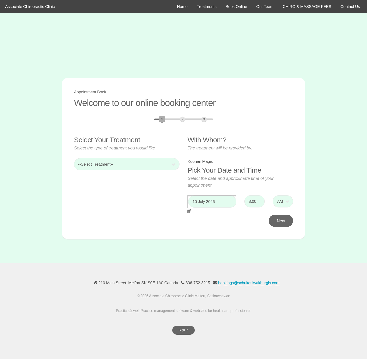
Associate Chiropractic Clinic (30, 6)
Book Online (236, 6)
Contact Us (350, 6)
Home (182, 6)
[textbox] (212, 202)
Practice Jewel (127, 311)
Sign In (183, 330)
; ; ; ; (127, 164)
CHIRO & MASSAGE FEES (307, 6)
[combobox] (211, 201)
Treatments (206, 6)
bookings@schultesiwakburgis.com (248, 282)
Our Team (265, 6)
